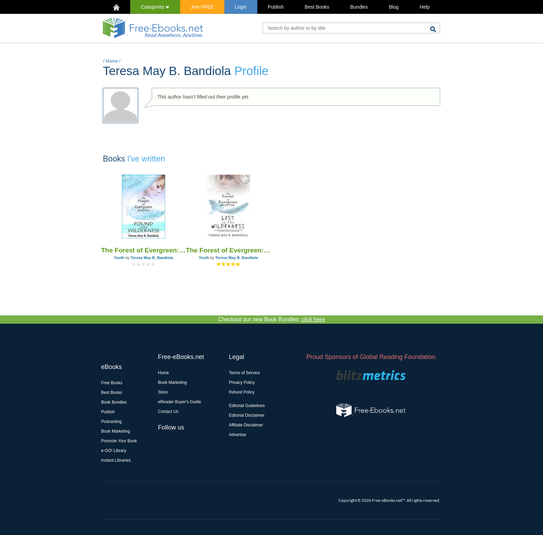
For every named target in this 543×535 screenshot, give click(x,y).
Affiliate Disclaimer (246, 425)
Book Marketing (115, 431)
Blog (394, 7)
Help (425, 7)
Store (163, 392)
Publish (276, 7)
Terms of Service (244, 372)
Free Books (111, 382)
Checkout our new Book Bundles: (271, 319)
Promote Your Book (119, 441)
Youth (119, 258)
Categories (155, 7)
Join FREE (202, 7)
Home (112, 61)
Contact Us (168, 411)
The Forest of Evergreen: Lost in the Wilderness (228, 250)
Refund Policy (242, 392)
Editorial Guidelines (247, 405)
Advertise (237, 434)
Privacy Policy (242, 382)
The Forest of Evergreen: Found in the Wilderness (143, 250)
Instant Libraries (116, 460)
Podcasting (111, 421)
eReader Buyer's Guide (179, 401)
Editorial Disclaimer (247, 415)
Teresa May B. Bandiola (152, 258)
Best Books (317, 7)
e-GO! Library (113, 450)
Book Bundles (114, 402)
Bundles (359, 7)
